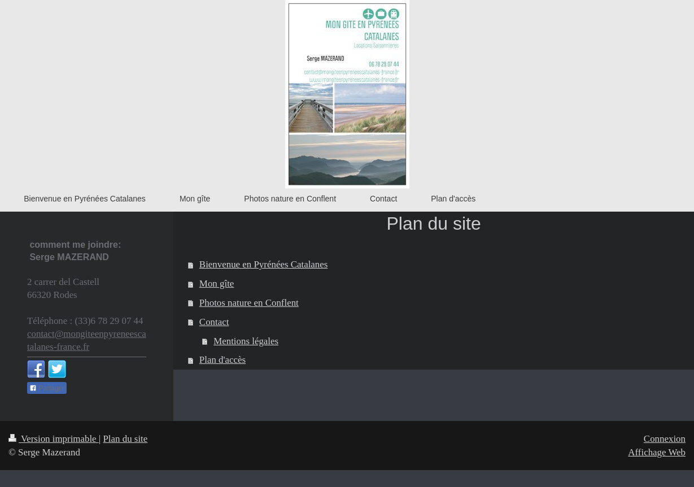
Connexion (665, 438)
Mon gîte (216, 283)
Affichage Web (657, 452)
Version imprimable (53, 438)
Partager (46, 388)
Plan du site (125, 438)
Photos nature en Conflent (249, 302)
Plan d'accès (222, 359)
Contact (214, 322)
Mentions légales (245, 341)
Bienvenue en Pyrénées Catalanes (263, 264)
